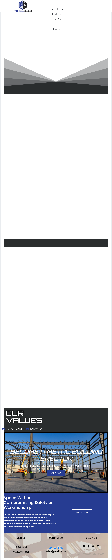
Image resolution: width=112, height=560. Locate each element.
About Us (56, 29)
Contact (56, 24)
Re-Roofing (56, 19)
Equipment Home (56, 9)
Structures (56, 14)
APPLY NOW (56, 473)
